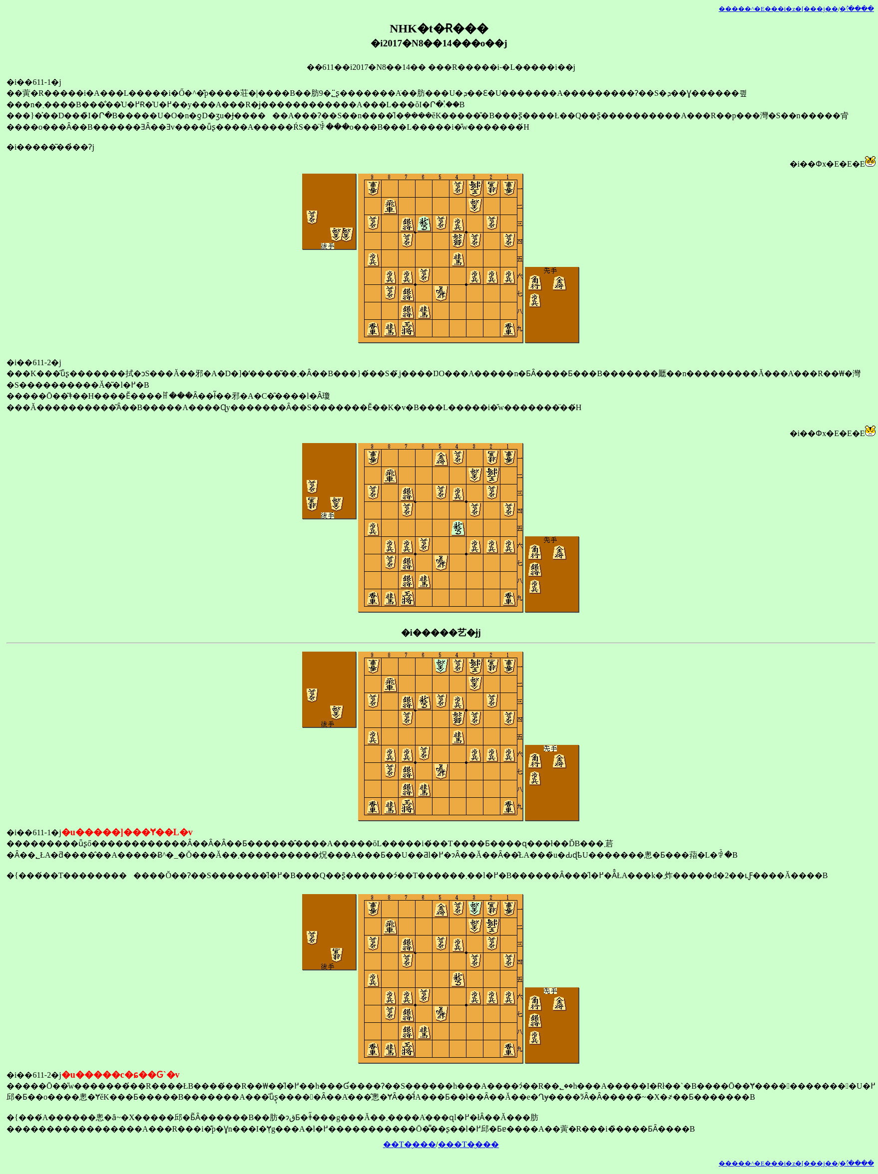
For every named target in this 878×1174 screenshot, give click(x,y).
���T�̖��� (468, 1144)
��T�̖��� (409, 1144)
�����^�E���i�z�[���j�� (778, 8)
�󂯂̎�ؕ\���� (857, 8)
